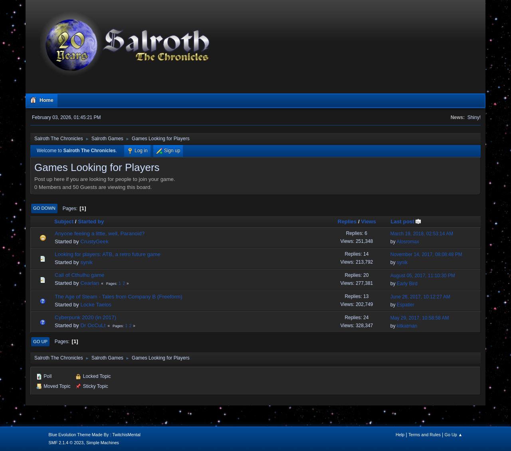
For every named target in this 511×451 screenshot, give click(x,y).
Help (400, 434)
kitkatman (407, 326)
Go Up (40, 341)
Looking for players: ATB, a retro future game (107, 254)
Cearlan (89, 283)
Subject (63, 222)
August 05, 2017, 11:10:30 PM (422, 275)
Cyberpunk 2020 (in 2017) (85, 317)
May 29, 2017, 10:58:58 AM (419, 318)
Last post (405, 222)
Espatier (405, 305)
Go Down (44, 208)
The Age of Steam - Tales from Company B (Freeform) (118, 297)
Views (368, 222)
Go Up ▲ (454, 434)
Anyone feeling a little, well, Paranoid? (100, 233)
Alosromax (407, 241)
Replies (347, 222)
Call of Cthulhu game (79, 275)
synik (86, 262)
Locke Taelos (95, 305)
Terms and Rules (424, 434)
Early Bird (407, 283)
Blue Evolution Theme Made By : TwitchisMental (95, 434)
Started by (91, 222)
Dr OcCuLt (92, 325)
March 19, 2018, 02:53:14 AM (421, 233)
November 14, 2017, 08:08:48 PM (426, 254)
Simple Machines (102, 442)
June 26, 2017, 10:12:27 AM (420, 297)
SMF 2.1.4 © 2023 (66, 442)
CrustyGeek (94, 241)
